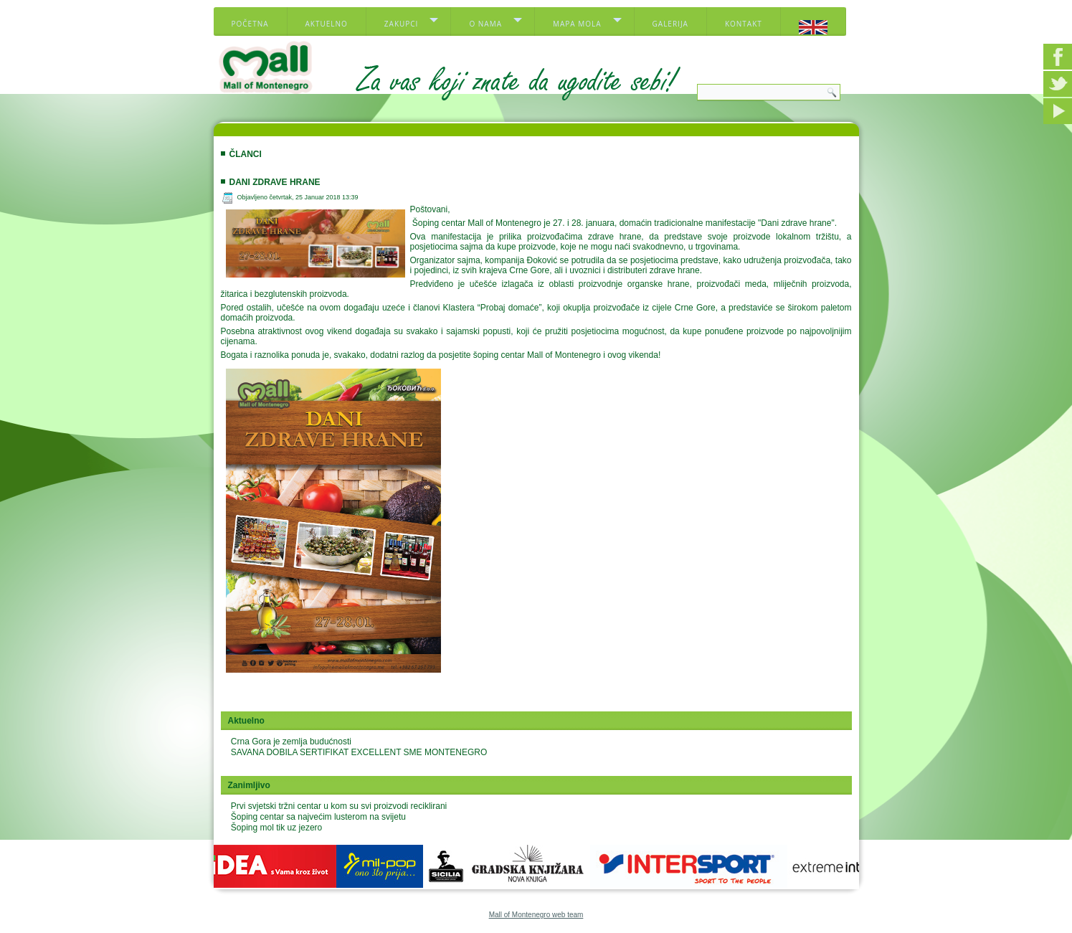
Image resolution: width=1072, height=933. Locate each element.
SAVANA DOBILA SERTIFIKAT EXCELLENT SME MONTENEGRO (359, 752)
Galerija (670, 24)
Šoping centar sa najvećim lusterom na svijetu (318, 817)
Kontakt (743, 24)
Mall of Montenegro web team (536, 915)
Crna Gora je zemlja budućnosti (291, 742)
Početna (250, 24)
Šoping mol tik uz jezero (276, 828)
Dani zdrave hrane (275, 182)
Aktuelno (326, 24)
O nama (485, 24)
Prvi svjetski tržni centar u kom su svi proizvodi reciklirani (339, 806)
